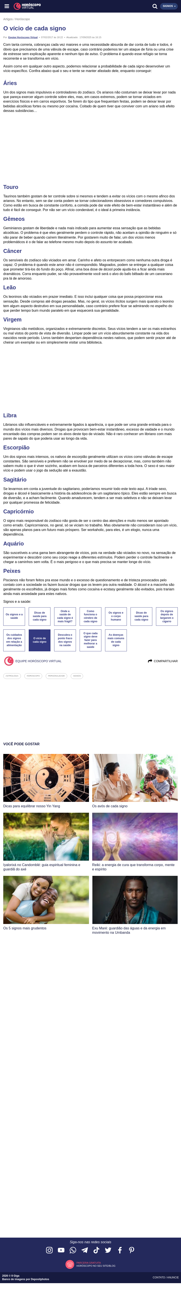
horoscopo (33, 676)
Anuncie (173, 1277)
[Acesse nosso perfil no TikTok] (96, 1250)
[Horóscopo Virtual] (49, 6)
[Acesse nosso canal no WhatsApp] (73, 1250)
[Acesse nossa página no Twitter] (108, 1250)
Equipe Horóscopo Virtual (23, 37)
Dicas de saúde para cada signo (39, 616)
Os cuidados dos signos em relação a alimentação (14, 640)
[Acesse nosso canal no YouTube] (61, 1250)
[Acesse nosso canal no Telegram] (84, 1250)
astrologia (12, 676)
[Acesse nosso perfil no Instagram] (49, 1250)
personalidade (56, 676)
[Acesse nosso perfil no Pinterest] (131, 1250)
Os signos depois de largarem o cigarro (166, 616)
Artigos (8, 19)
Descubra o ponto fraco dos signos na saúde (65, 640)
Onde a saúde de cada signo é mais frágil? (65, 616)
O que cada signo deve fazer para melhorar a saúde (91, 640)
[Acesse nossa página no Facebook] (120, 1250)
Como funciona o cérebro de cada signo (90, 616)
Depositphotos (40, 1279)
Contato (159, 1277)
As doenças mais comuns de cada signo (116, 640)
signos (77, 676)
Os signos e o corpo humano (116, 616)
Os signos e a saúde (14, 616)
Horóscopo (22, 19)
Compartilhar (162, 661)
